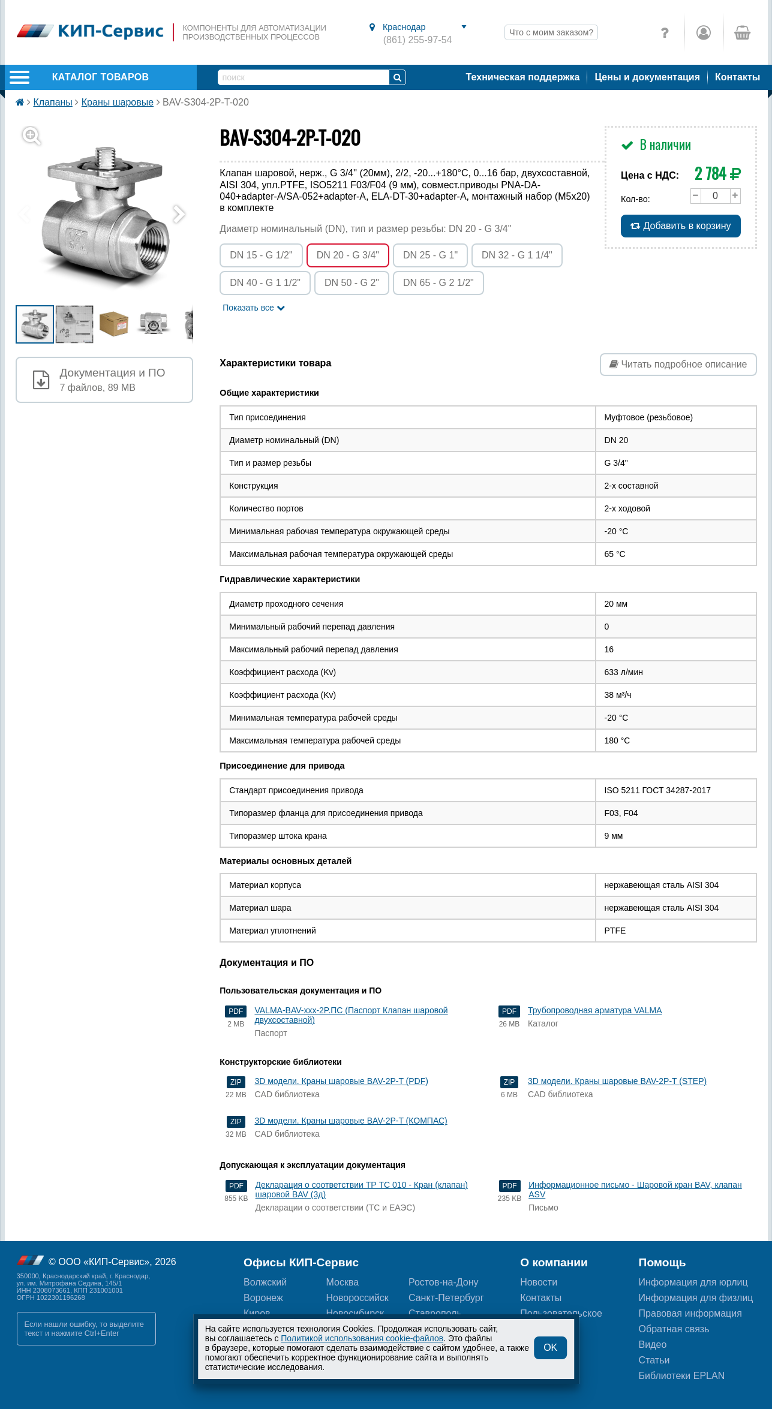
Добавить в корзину (680, 226)
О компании (554, 1262)
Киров (257, 1313)
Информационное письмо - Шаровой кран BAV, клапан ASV (634, 1189)
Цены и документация (647, 77)
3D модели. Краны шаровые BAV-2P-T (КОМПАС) (350, 1120)
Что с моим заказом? (551, 32)
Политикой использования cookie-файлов (362, 1338)
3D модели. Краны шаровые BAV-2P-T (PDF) (341, 1081)
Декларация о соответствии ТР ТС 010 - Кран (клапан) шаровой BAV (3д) (362, 1189)
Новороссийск (357, 1298)
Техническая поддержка (523, 77)
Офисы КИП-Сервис (301, 1262)
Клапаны (52, 102)
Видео (653, 1344)
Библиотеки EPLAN (682, 1376)
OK (550, 1347)
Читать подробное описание (678, 364)
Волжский (265, 1282)
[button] (112, 215)
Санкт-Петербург (445, 1298)
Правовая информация (690, 1313)
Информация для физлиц (696, 1298)
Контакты (737, 77)
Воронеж (263, 1298)
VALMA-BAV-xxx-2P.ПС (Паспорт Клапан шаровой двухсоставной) (350, 1015)
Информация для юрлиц (693, 1282)
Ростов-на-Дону (443, 1282)
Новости (538, 1282)
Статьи (654, 1360)
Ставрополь (435, 1313)
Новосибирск (355, 1313)
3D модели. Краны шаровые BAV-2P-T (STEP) (617, 1081)
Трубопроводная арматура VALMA (595, 1010)
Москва (342, 1282)
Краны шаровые (118, 102)
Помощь (662, 1262)
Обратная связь (674, 1329)
